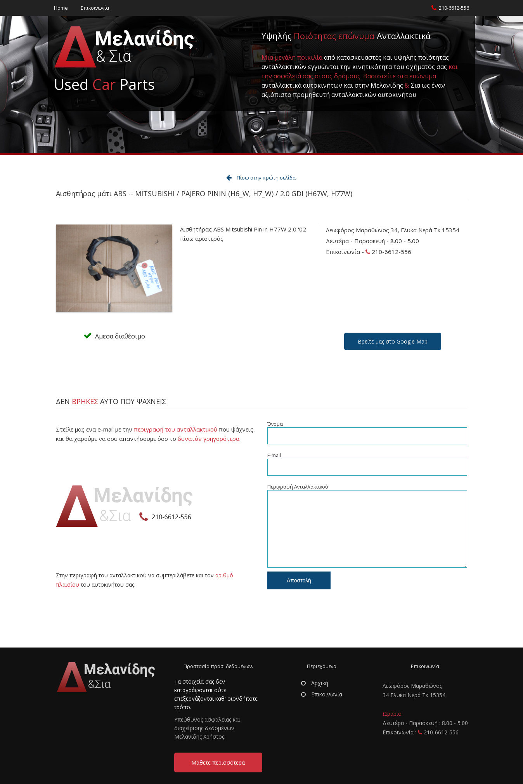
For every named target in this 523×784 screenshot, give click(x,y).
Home (61, 8)
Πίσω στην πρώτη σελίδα (266, 177)
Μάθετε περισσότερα (218, 762)
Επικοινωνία (95, 8)
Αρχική (314, 683)
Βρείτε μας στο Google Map (393, 341)
